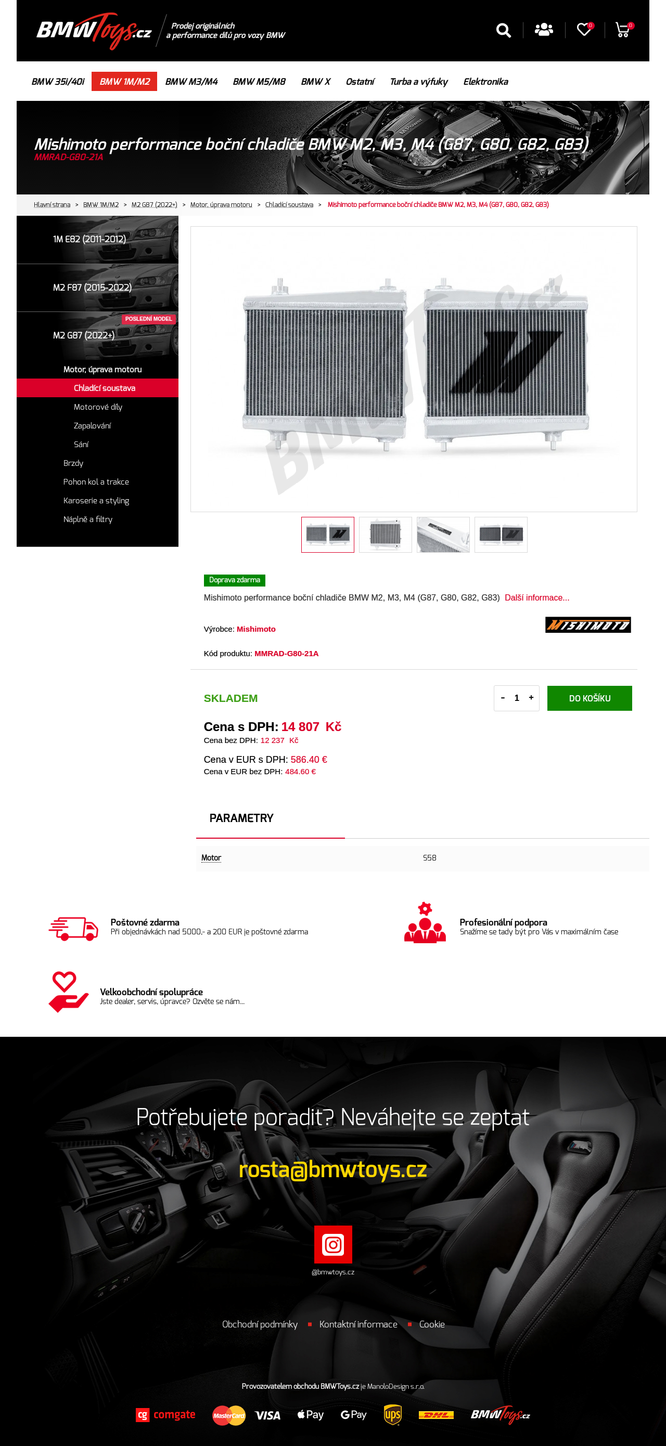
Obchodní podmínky (260, 1324)
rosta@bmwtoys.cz (333, 1170)
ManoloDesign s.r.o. (396, 1387)
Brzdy (73, 463)
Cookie (432, 1324)
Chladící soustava (289, 205)
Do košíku (590, 699)
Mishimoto (256, 628)
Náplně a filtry (87, 520)
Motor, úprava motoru (221, 205)
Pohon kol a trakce (96, 482)
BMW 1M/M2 (101, 205)
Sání (81, 445)
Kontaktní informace (358, 1324)
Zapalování (92, 426)
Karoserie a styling (96, 501)
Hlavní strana (52, 205)
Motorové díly (98, 407)
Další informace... (537, 597)
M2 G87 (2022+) (154, 205)
